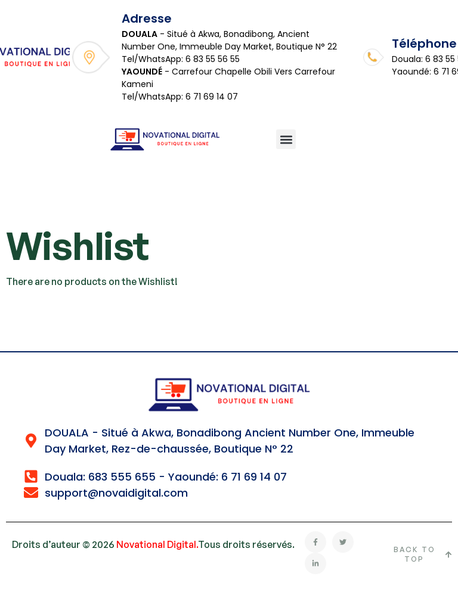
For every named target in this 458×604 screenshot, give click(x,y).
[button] (286, 139)
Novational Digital (156, 544)
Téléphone (424, 43)
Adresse (147, 18)
